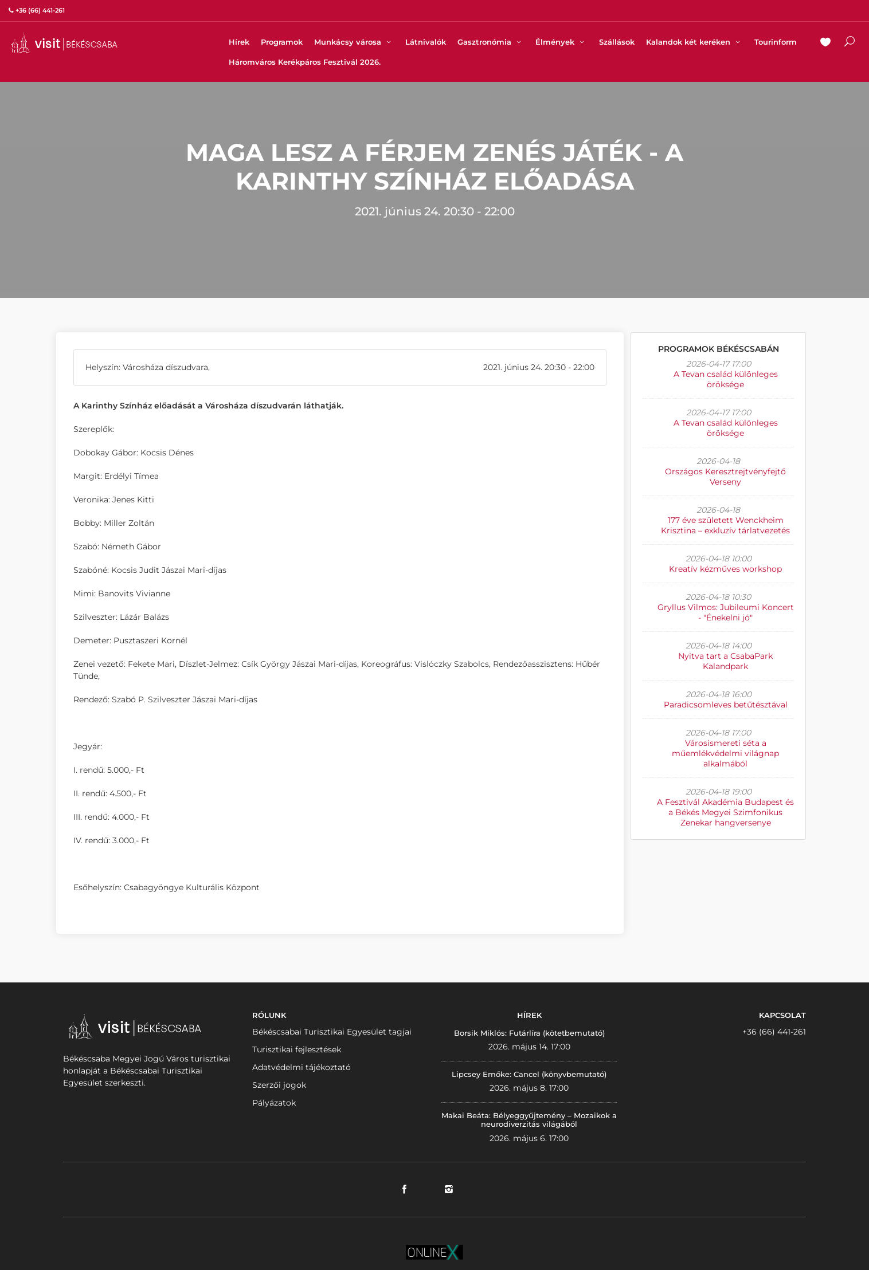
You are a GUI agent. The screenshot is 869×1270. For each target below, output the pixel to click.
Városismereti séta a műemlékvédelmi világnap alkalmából (725, 753)
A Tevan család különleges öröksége (726, 379)
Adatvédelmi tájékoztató (301, 1067)
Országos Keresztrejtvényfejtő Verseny (725, 476)
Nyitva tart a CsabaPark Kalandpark (725, 661)
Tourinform (775, 41)
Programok (282, 41)
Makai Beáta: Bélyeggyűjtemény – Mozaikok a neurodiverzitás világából (529, 1120)
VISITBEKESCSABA (64, 42)
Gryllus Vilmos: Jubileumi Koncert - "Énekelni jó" (725, 612)
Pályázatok (274, 1103)
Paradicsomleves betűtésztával (726, 704)
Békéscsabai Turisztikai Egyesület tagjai (332, 1032)
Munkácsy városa (354, 41)
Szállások (617, 41)
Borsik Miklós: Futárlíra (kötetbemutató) (529, 1032)
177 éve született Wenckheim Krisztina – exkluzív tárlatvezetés (725, 525)
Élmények (561, 41)
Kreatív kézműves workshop (725, 569)
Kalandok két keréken (694, 41)
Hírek (239, 41)
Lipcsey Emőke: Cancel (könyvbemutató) (529, 1074)
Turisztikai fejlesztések (296, 1049)
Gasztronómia (490, 41)
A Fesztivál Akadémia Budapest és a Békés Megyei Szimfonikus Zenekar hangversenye (725, 812)
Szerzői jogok (279, 1085)
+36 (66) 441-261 (774, 1032)
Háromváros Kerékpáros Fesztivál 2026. (305, 61)
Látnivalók (425, 41)
